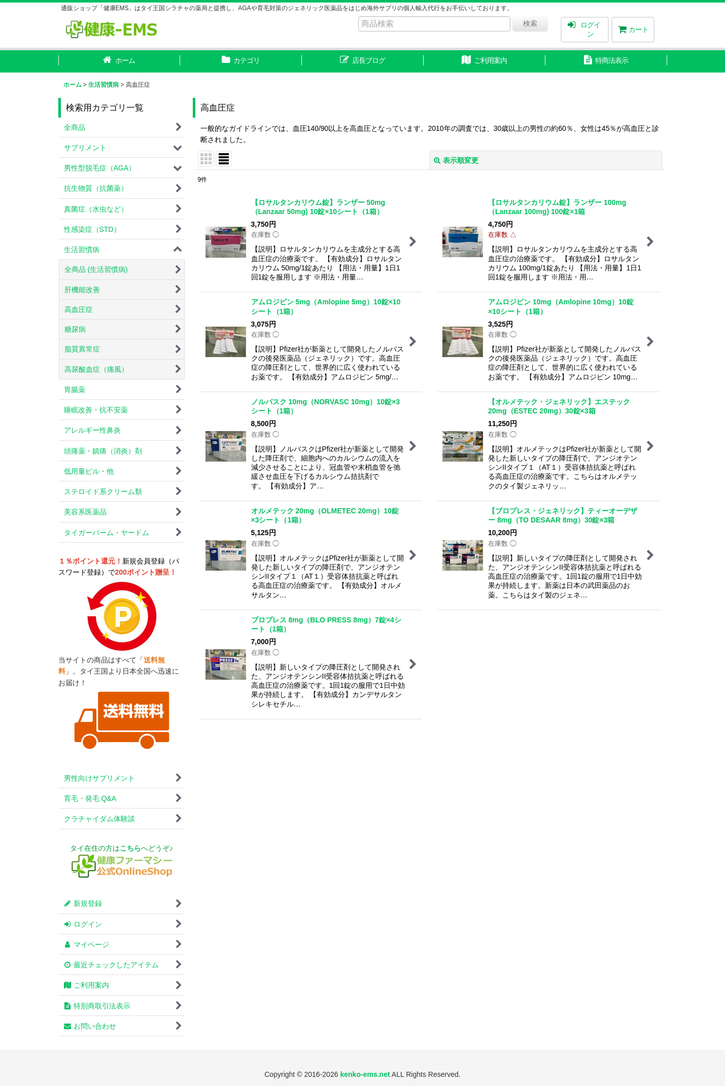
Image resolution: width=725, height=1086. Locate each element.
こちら (130, 848)
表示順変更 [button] (456, 160)
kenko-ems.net (365, 1074)
